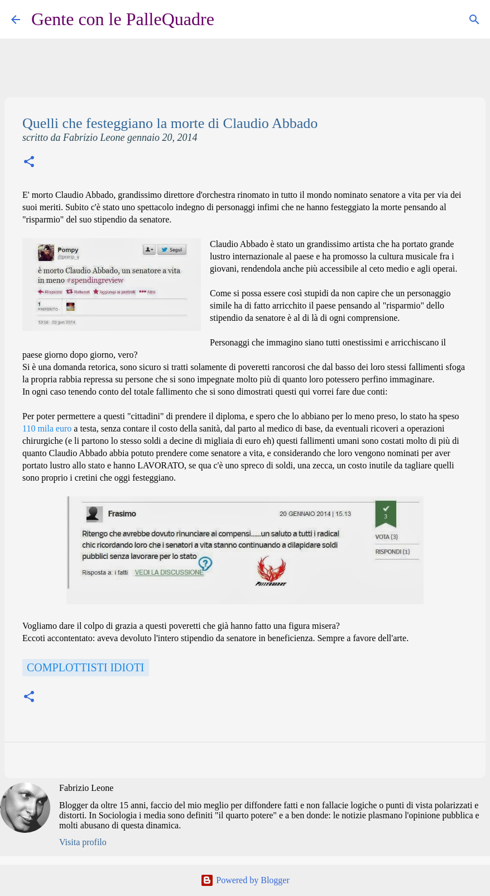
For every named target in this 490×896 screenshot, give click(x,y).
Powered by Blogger (245, 880)
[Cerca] (230, 19)
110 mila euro (46, 428)
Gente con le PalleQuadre (122, 19)
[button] (29, 163)
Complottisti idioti (86, 667)
